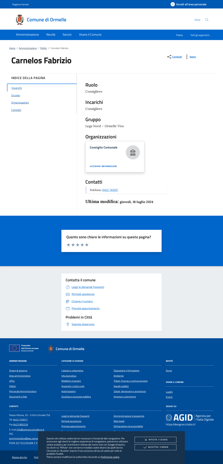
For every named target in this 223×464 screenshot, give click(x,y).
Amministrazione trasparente (129, 416)
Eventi (169, 397)
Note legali (119, 421)
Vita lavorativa (68, 376)
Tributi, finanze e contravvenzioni (131, 381)
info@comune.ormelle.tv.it (30, 430)
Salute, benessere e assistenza (130, 391)
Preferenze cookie (110, 457)
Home (12, 48)
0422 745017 (110, 190)
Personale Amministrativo (22, 391)
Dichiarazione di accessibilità (128, 426)
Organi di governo (18, 370)
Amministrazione (28, 48)
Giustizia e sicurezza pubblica (76, 397)
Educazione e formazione (126, 370)
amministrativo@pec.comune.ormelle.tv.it (31, 438)
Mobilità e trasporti (71, 381)
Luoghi (169, 392)
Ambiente (119, 376)
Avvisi (169, 370)
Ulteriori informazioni (103, 166)
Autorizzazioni (68, 391)
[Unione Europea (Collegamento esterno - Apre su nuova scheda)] (25, 349)
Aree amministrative (20, 376)
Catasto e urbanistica (72, 370)
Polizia (179, 35)
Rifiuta (155, 440)
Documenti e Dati (18, 397)
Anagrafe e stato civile (72, 386)
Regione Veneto (20, 4)
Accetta (155, 447)
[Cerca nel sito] (207, 19)
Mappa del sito (19, 457)
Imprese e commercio (125, 397)
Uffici (12, 381)
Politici (43, 48)
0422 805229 (20, 424)
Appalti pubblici (121, 386)
